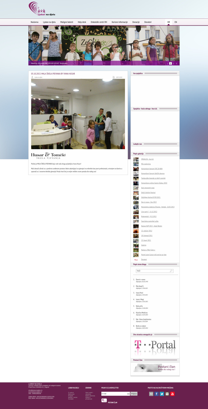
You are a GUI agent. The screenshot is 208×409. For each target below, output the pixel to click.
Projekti (70, 396)
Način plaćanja (90, 396)
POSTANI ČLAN (112, 402)
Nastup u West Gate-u (148, 250)
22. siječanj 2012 (146, 231)
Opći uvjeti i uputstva (89, 393)
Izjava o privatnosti (88, 398)
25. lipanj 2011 (146, 240)
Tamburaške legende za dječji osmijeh (153, 178)
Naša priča (139, 306)
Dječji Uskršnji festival (148, 192)
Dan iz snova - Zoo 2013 (149, 202)
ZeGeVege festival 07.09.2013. (151, 197)
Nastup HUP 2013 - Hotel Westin (151, 226)
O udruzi (71, 392)
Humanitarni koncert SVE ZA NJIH (151, 168)
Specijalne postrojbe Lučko (149, 221)
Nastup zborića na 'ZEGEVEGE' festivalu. (49, 63)
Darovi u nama (140, 279)
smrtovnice (104, 403)
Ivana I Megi (140, 299)
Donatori (144, 259)
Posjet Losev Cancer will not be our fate (153, 254)
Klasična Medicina (142, 312)
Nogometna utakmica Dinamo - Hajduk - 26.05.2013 (157, 207)
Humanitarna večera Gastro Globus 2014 (154, 183)
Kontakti (70, 399)
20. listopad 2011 (146, 235)
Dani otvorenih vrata (147, 188)
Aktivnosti (71, 394)
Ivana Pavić (139, 293)
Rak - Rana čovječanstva (143, 319)
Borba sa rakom (141, 326)
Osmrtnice (104, 406)
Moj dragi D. (140, 286)
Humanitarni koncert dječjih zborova (152, 173)
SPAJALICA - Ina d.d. (147, 159)
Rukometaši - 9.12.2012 (148, 216)
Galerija (143, 245)
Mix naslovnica (146, 164)
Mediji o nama (72, 397)
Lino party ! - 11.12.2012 (149, 211)
